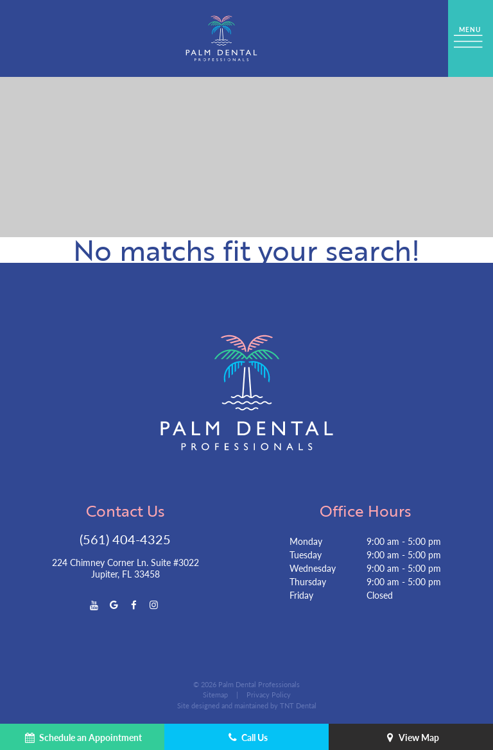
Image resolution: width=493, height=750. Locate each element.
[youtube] (94, 604)
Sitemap (215, 694)
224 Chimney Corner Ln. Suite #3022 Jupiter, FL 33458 (125, 567)
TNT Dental (298, 705)
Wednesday (313, 568)
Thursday (308, 581)
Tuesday (306, 554)
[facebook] (134, 604)
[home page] (221, 38)
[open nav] (470, 38)
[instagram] (153, 604)
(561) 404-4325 (125, 539)
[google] (114, 604)
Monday (306, 541)
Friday (301, 594)
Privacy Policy (268, 694)
